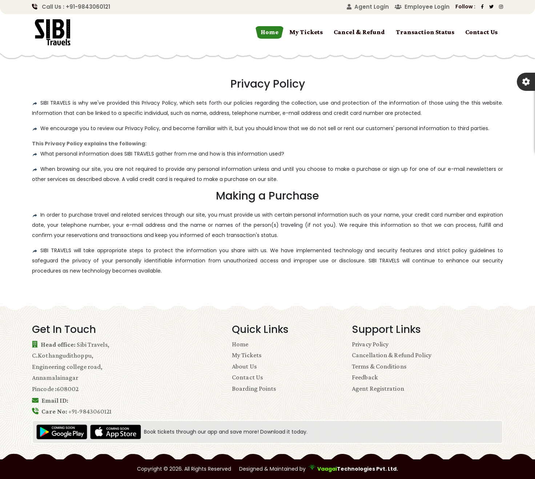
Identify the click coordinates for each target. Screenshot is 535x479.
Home (269, 32)
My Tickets (306, 32)
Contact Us (481, 32)
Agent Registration (378, 388)
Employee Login (422, 7)
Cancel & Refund (359, 32)
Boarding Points (254, 388)
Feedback (365, 377)
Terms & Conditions (379, 366)
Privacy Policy (370, 344)
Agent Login (368, 7)
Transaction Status (425, 32)
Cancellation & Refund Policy (391, 355)
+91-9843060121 (90, 411)
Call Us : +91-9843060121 (76, 7)
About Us (244, 366)
